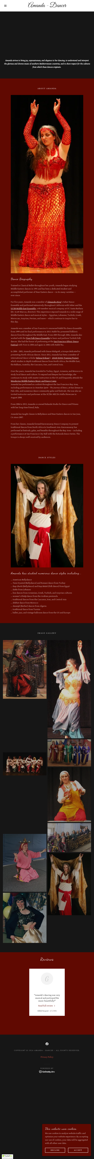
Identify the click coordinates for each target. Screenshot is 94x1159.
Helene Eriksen (42, 358)
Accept (78, 1150)
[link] (47, 6)
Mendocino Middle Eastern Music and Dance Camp (33, 381)
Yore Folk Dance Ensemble (38, 338)
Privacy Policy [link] (47, 1057)
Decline (55, 1150)
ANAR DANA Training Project (65, 358)
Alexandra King (54, 302)
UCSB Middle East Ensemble (23, 308)
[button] (4, 5)
